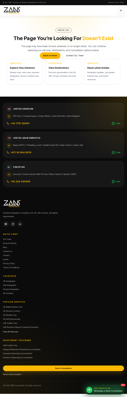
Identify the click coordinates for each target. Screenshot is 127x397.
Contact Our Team (116, 2)
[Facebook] (6, 224)
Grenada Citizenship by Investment (17, 353)
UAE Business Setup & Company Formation (21, 327)
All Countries (8, 293)
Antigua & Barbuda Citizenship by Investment (21, 349)
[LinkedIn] (20, 224)
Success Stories (9, 243)
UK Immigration (9, 281)
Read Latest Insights (13, 374)
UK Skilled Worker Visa (12, 307)
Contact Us (7, 251)
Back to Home (50, 55)
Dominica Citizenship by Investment (17, 357)
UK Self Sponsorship (11, 319)
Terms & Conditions (11, 267)
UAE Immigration (9, 285)
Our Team (7, 239)
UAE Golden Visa (10, 323)
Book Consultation (63, 368)
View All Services (10, 332)
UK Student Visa (9, 315)
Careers (6, 255)
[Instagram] (13, 224)
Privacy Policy (9, 263)
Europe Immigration (11, 289)
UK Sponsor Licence (11, 311)
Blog (5, 247)
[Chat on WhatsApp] (116, 123)
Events (6, 259)
